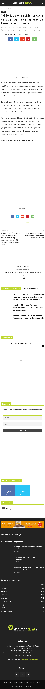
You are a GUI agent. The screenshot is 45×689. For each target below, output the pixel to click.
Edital (8, 509)
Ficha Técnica (8, 682)
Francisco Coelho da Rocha (20, 346)
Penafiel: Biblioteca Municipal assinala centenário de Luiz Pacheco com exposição (28, 307)
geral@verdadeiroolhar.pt (29, 660)
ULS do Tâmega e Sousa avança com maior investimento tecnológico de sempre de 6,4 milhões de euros (28, 297)
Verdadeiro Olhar (9, 34)
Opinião (4, 608)
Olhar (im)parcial (7, 611)
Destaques (5, 585)
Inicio (2, 8)
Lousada (4, 595)
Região (3, 604)
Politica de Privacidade (21, 682)
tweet (28, 222)
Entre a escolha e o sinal (21, 343)
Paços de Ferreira (7, 601)
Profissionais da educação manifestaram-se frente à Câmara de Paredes (34, 235)
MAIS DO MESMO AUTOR (31, 289)
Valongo (4, 598)
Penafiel (4, 11)
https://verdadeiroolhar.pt (22, 269)
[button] (42, 3)
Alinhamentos (7, 338)
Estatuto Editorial (35, 682)
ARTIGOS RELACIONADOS (11, 289)
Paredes (4, 588)
